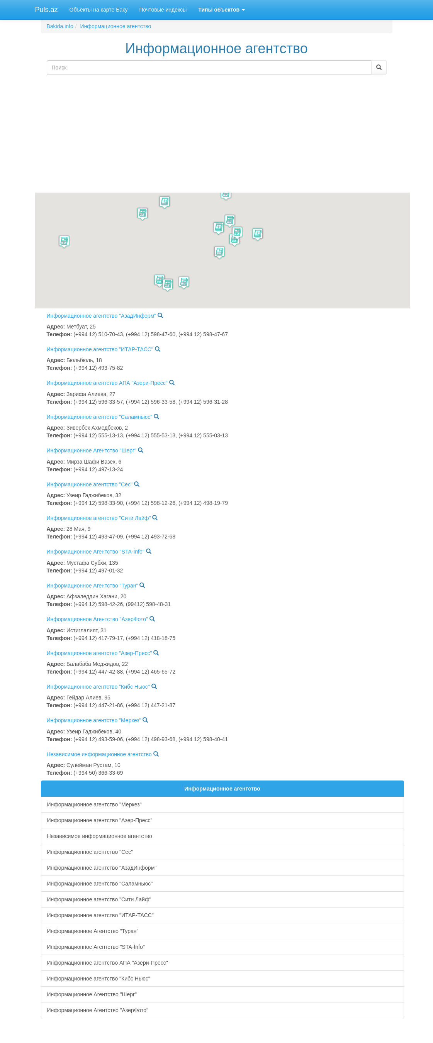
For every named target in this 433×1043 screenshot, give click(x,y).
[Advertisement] (216, 135)
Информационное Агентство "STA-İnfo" (95, 552)
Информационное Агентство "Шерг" (92, 450)
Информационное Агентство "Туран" (92, 585)
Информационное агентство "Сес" (89, 484)
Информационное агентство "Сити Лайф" (99, 518)
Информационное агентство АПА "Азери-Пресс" (107, 383)
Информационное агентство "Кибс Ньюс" (98, 687)
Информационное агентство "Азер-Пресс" (99, 653)
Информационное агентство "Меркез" (94, 720)
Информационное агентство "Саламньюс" (100, 417)
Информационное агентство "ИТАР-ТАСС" (100, 349)
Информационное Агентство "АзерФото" (97, 619)
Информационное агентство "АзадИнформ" (101, 316)
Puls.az (46, 10)
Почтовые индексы (163, 10)
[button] (64, 242)
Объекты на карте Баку (99, 10)
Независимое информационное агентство (99, 754)
